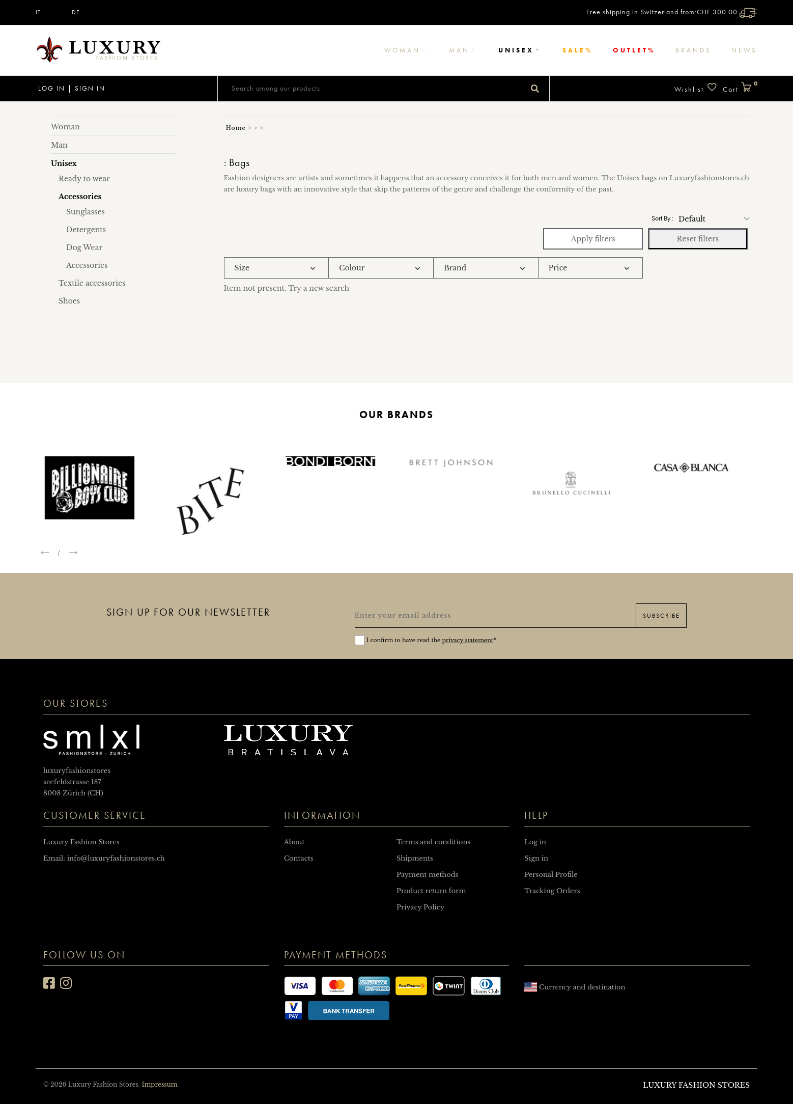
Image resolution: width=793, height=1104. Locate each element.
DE (76, 12)
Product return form (431, 891)
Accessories (86, 265)
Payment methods (427, 874)
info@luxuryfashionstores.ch (116, 858)
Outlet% (634, 50)
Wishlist (696, 88)
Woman (406, 50)
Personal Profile (550, 874)
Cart (740, 88)
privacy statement (467, 640)
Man (463, 50)
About (294, 842)
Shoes (69, 301)
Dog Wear (84, 247)
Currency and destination (574, 987)
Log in (50, 88)
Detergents (86, 229)
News (744, 50)
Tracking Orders (552, 891)
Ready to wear (84, 178)
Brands (693, 50)
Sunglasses (85, 211)
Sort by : (662, 218)
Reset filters (697, 238)
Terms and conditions (433, 842)
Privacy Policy (420, 907)
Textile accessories (92, 283)
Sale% (577, 50)
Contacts (299, 858)
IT (38, 12)
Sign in (90, 88)
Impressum (159, 1084)
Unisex (520, 50)
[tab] (276, 268)
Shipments (414, 858)
